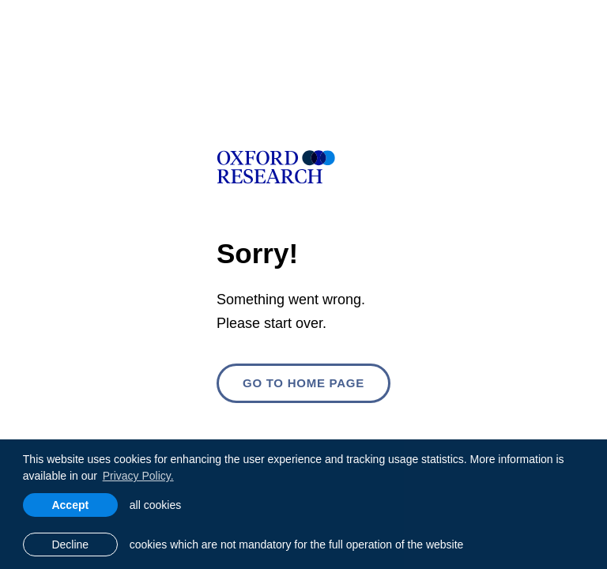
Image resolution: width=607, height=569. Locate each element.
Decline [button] (70, 544)
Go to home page (303, 383)
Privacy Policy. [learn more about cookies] (138, 475)
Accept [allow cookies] (70, 505)
